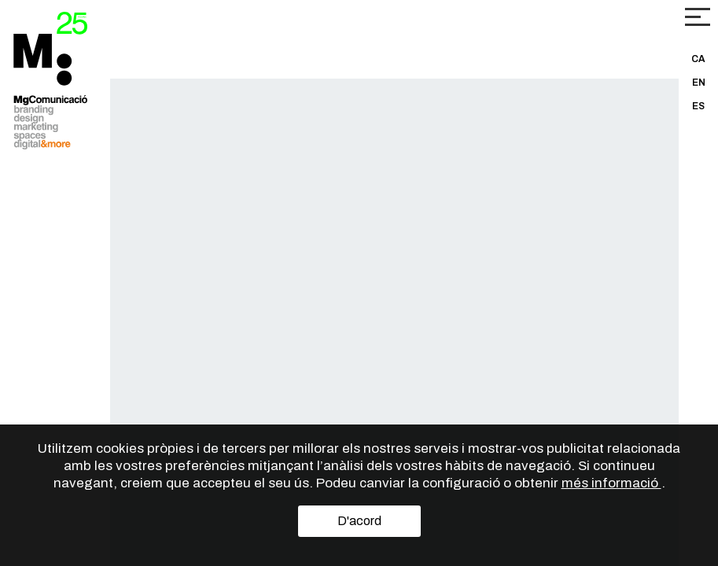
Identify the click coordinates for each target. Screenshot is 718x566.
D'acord (359, 520)
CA (698, 58)
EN (698, 82)
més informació (611, 483)
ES (698, 106)
